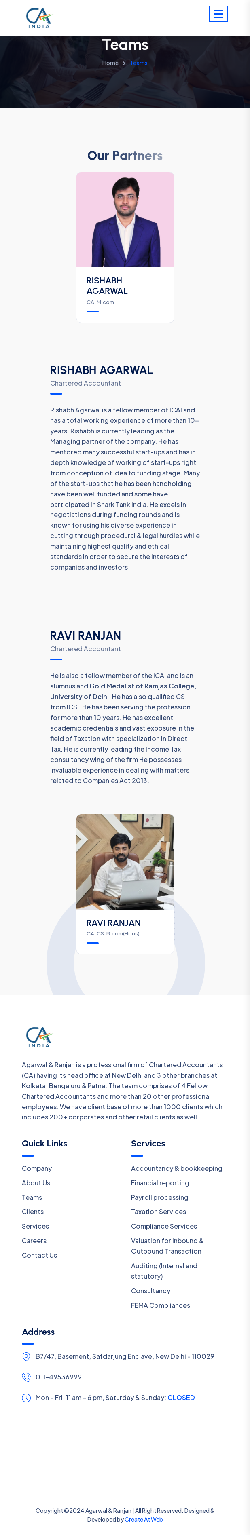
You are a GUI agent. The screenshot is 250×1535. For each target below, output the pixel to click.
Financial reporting (160, 1182)
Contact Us (39, 1255)
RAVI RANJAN (114, 922)
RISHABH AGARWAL (107, 285)
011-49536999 (59, 1376)
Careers (34, 1240)
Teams (32, 1197)
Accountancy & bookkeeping (176, 1168)
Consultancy (150, 1290)
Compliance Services (164, 1226)
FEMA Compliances (160, 1305)
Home (110, 62)
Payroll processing (160, 1197)
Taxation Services (158, 1211)
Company (37, 1168)
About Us (36, 1182)
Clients (33, 1211)
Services (35, 1226)
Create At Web (144, 1519)
